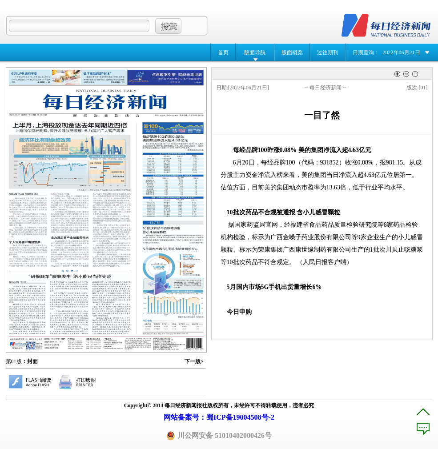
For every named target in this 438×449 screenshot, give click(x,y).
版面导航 (254, 52)
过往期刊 (327, 52)
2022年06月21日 (401, 52)
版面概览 (292, 52)
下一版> (194, 361)
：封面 (30, 361)
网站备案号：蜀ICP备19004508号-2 (219, 417)
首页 (223, 52)
